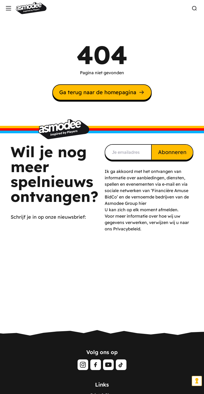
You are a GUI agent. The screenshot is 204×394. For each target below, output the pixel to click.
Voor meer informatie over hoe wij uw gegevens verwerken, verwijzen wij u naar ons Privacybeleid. (147, 222)
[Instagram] (83, 364)
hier (142, 203)
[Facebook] (95, 364)
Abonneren (172, 152)
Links (102, 384)
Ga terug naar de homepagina (102, 92)
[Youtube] (108, 364)
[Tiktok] (121, 364)
